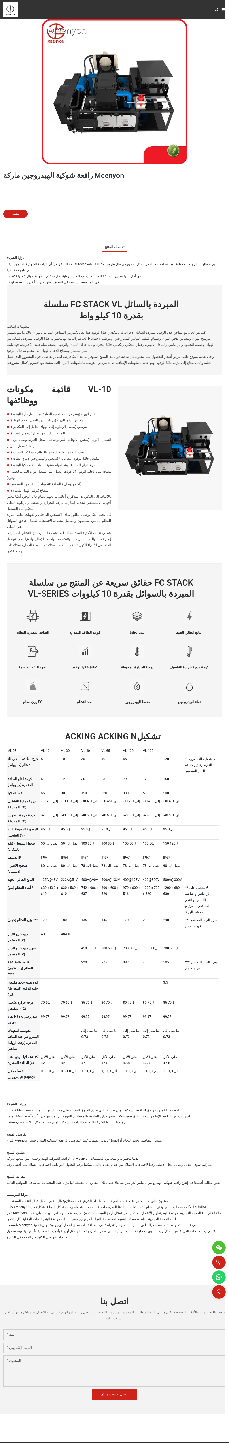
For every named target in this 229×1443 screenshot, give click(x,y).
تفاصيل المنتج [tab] (114, 247)
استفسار (15, 214)
